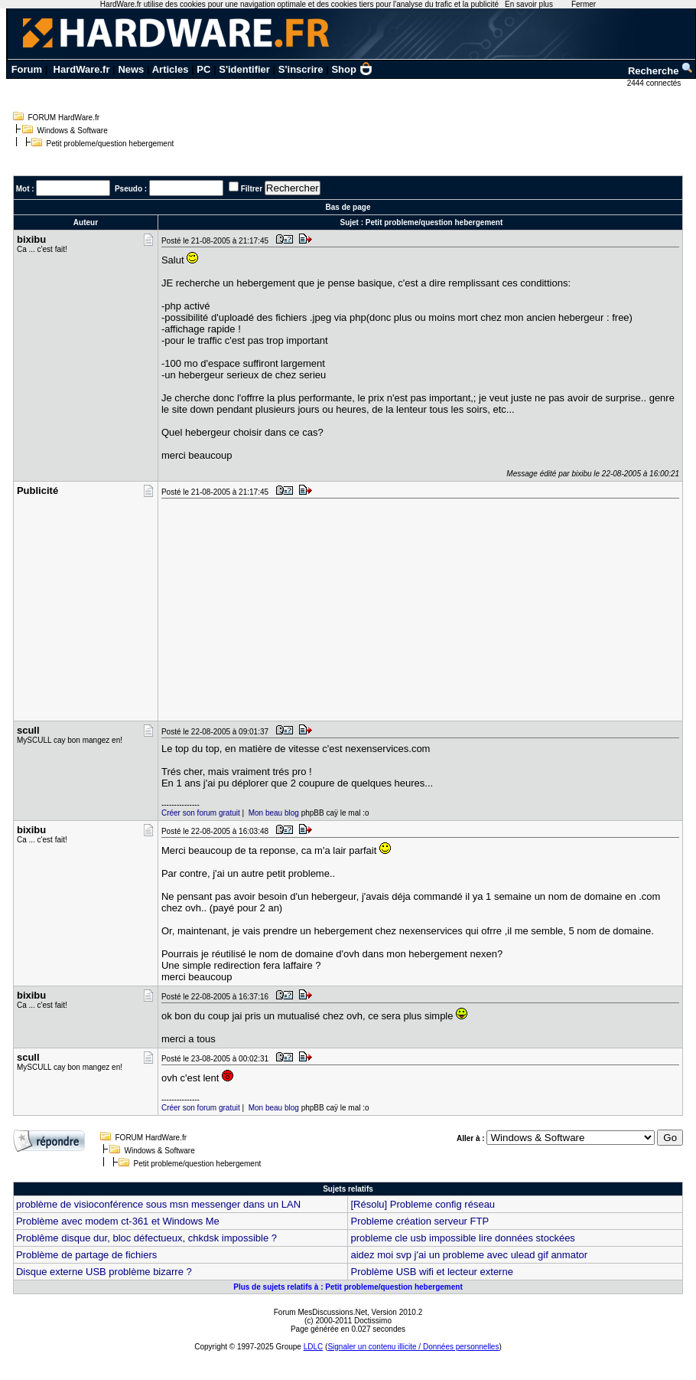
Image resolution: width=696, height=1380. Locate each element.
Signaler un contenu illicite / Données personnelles (413, 1346)
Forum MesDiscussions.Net (320, 1312)
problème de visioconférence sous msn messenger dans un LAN (158, 1204)
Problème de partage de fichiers (86, 1255)
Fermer (583, 4)
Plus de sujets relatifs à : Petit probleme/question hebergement (348, 1287)
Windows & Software (72, 130)
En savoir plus (529, 4)
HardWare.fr (82, 69)
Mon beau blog (274, 813)
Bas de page (348, 207)
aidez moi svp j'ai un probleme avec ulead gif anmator (468, 1255)
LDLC (314, 1346)
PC (203, 69)
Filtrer (251, 189)
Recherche (661, 71)
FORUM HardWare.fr (64, 117)
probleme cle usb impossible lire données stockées (462, 1238)
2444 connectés (655, 83)
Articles (170, 69)
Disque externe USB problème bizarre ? (104, 1271)
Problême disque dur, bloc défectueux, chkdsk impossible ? (146, 1238)
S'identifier (244, 69)
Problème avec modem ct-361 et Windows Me (118, 1221)
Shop (351, 69)
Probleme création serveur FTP (419, 1221)
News (131, 69)
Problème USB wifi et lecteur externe (431, 1271)
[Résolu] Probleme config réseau (422, 1204)
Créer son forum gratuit (200, 813)
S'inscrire (301, 69)
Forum (26, 69)
